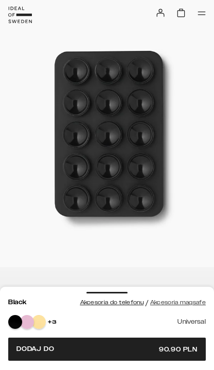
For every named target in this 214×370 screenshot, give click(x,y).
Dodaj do (107, 349)
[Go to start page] (20, 15)
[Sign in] (160, 13)
